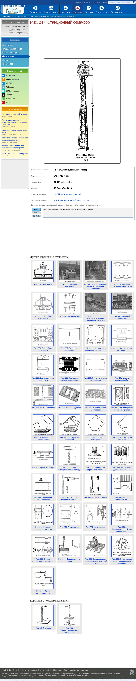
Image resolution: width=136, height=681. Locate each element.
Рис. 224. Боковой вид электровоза (43, 348)
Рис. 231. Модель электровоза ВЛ (121, 378)
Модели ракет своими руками (14, 676)
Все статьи (8, 45)
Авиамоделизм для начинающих (15, 674)
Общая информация (12, 48)
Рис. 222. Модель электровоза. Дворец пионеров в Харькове (95, 317)
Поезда (78, 12)
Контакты (87, 2)
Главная (78, 2)
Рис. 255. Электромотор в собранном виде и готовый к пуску (95, 560)
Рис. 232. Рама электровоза (43, 407)
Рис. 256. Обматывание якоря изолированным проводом (121, 560)
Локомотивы (8, 56)
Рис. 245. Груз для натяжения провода (69, 497)
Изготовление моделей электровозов (71, 200)
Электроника (117, 12)
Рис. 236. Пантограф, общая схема (43, 437)
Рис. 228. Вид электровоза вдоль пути (43, 378)
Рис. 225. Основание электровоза (69, 348)
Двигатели (102, 12)
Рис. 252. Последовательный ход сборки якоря (121, 528)
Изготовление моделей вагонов (15, 115)
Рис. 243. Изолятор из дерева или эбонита (121, 467)
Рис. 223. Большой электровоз (121, 316)
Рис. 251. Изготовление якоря (95, 527)
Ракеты (89, 12)
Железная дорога (11, 52)
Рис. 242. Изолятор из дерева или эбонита (95, 467)
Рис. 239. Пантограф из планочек (121, 437)
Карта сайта (96, 2)
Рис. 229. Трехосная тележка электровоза (69, 378)
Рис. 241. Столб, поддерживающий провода (69, 467)
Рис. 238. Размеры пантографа (95, 437)
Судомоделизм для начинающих (75, 674)
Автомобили (51, 12)
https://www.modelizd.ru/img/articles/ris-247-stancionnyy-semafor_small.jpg (88, 213)
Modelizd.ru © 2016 (10, 670)
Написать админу (29, 670)
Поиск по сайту (60, 670)
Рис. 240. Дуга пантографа (43, 466)
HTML (36, 213)
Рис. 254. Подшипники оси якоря (69, 559)
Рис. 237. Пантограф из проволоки (69, 437)
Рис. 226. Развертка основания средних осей (95, 348)
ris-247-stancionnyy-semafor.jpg (68, 194)
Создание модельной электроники (74, 676)
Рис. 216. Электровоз (43, 283)
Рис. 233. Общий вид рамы (69, 407)
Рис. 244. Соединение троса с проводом (43, 497)
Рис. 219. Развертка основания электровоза (121, 284)
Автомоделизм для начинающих (45, 674)
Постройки (8, 63)
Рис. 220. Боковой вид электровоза (43, 316)
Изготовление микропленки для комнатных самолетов (15, 140)
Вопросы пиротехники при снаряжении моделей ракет (15, 148)
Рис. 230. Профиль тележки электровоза (95, 378)
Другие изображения (18, 29)
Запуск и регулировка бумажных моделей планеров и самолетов (15, 123)
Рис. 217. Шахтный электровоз (69, 284)
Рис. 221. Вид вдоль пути (69, 315)
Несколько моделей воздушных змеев (15, 132)
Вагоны (6, 60)
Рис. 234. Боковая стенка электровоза (95, 408)
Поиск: (105, 2)
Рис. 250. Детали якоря (69, 526)
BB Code (36, 216)
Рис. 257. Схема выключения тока (43, 591)
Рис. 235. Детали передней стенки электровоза (122, 408)
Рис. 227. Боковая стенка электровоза (121, 348)
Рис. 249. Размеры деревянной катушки (43, 527)
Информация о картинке (16, 26)
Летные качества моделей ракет (15, 155)
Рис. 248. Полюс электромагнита (121, 497)
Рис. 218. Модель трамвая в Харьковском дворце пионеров (95, 285)
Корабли (66, 12)
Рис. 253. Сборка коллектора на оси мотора (43, 559)
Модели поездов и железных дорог (106, 674)
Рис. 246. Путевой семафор (95, 496)
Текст (36, 209)
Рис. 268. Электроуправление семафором (69, 629)
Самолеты (35, 12)
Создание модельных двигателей (43, 676)
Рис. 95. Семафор (43, 627)
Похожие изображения (17, 33)
